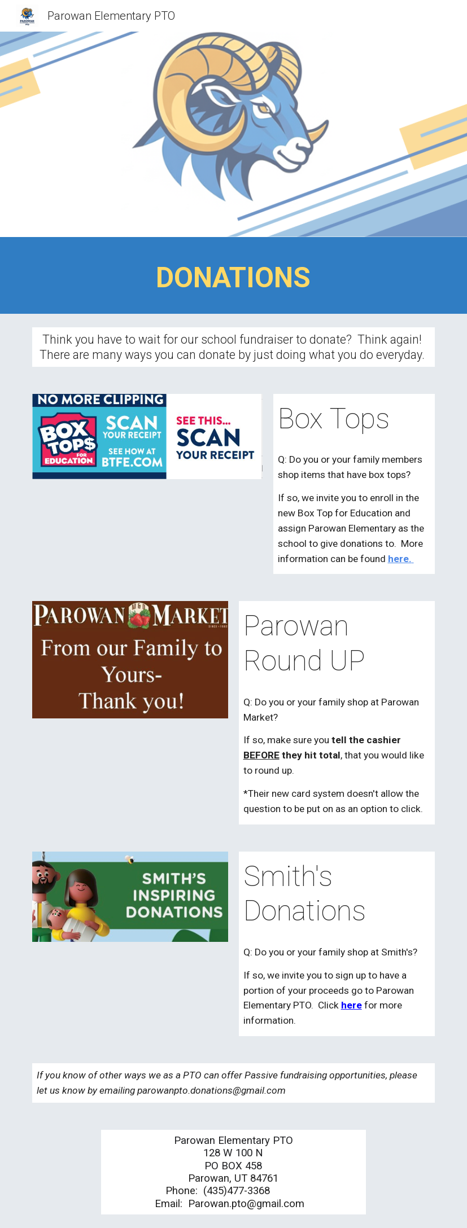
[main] (233, 278)
